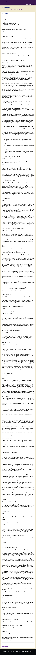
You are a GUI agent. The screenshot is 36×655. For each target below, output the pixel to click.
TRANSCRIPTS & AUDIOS (4, 9)
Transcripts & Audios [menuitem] (8, 2)
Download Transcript (4, 646)
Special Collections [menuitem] (29, 4)
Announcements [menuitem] (15, 2)
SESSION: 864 (20, 9)
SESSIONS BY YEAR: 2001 (13, 9)
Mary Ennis (15, 653)
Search (26, 651)
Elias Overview (22, 651)
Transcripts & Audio (6, 651)
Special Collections (30, 651)
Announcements (11, 651)
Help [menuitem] (33, 4)
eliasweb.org (4, 1)
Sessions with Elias (17, 651)
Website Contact (26, 653)
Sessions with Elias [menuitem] (22, 2)
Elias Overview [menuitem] (28, 2)
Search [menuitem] (33, 2)
